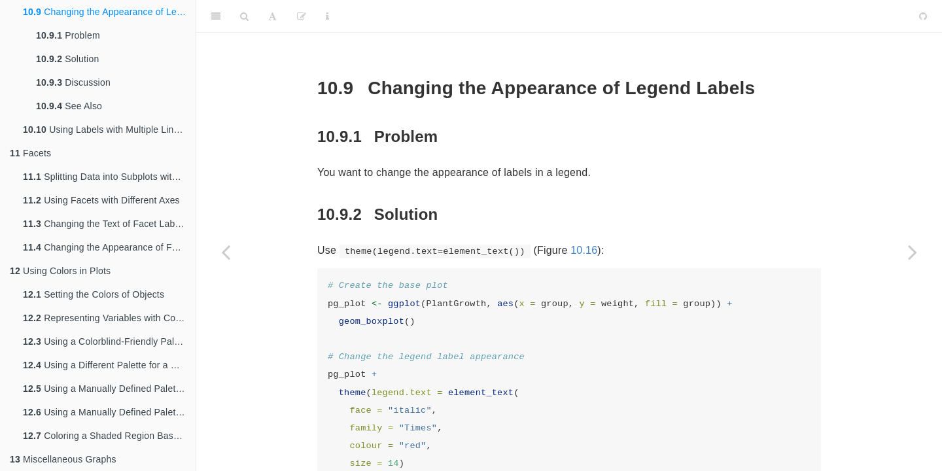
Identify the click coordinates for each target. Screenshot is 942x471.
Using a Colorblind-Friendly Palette (106, 341)
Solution (67, 59)
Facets (30, 153)
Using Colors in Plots (60, 271)
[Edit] (301, 16)
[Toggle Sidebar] (215, 16)
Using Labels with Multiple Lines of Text (109, 129)
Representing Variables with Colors (107, 318)
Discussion (73, 82)
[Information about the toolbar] (327, 16)
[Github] (923, 16)
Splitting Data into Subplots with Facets (109, 176)
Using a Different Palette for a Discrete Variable (109, 365)
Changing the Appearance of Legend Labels (109, 12)
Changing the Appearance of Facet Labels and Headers (109, 247)
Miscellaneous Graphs (63, 459)
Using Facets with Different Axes (101, 200)
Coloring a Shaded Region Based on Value (109, 435)
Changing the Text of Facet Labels (105, 223)
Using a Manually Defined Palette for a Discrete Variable (109, 388)
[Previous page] (225, 252)
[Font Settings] (272, 16)
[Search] (244, 16)
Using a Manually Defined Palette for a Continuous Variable (109, 412)
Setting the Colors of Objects (93, 294)
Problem (68, 35)
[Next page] (912, 252)
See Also (69, 106)
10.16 (583, 250)
